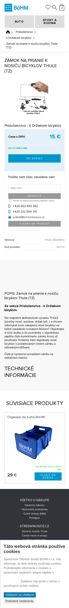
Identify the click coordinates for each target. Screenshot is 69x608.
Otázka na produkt (34, 223)
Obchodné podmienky (35, 509)
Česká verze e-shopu (34, 535)
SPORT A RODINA (50, 21)
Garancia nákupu (34, 505)
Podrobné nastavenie (19, 601)
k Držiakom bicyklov (18, 38)
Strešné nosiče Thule (34, 531)
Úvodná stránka (8, 32)
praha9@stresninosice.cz (29, 217)
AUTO (19, 21)
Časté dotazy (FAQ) (34, 513)
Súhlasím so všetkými (20, 594)
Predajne (34, 517)
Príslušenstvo (24, 32)
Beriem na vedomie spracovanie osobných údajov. (33, 201)
